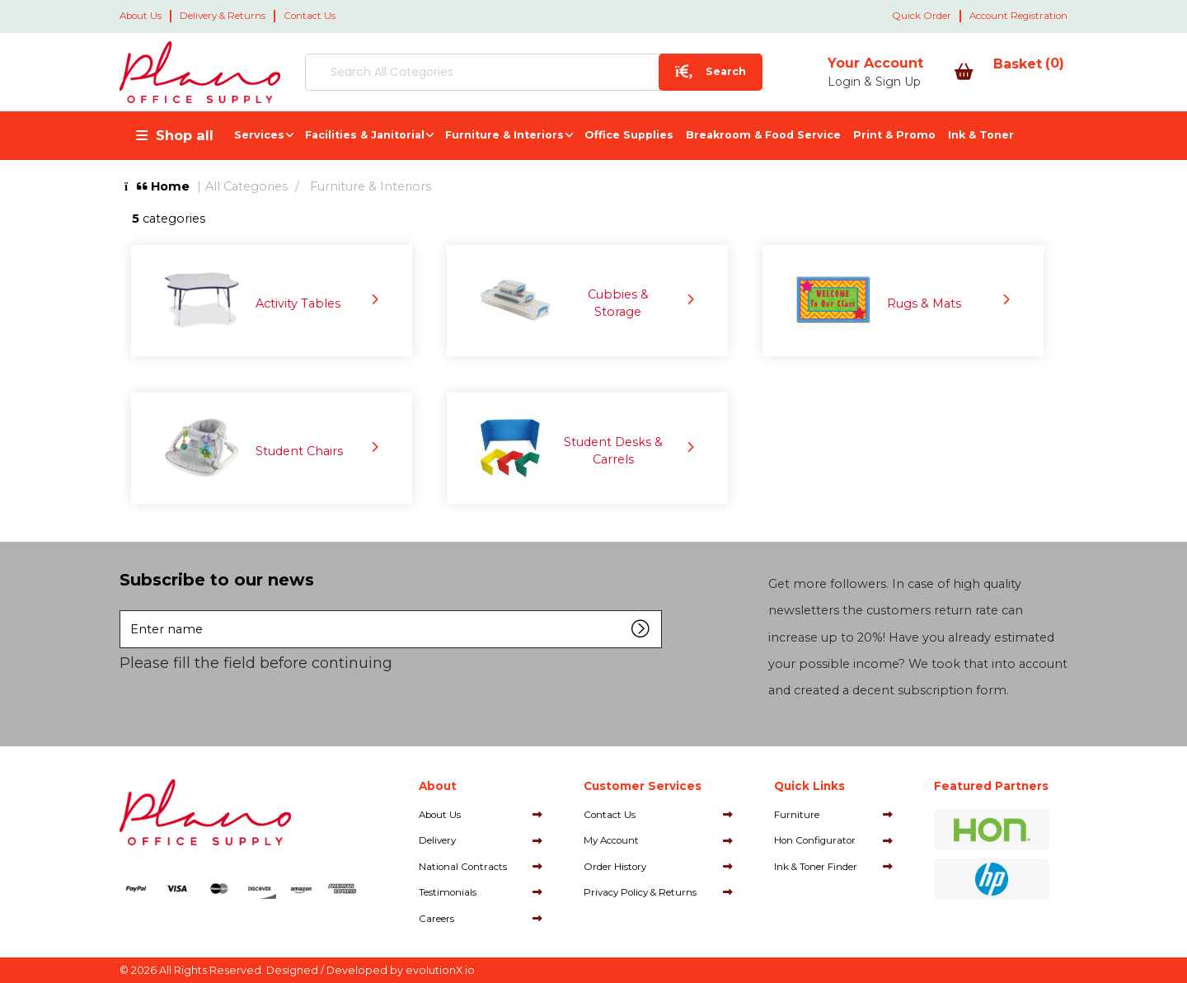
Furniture (796, 815)
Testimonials (447, 892)
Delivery (437, 840)
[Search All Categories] (500, 72)
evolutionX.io (440, 970)
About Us (141, 15)
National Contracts (463, 866)
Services (259, 135)
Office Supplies (628, 135)
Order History (615, 866)
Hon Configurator (815, 840)
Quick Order (921, 15)
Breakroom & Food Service (763, 135)
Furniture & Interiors (504, 135)
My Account (611, 840)
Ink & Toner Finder (815, 866)
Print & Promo (894, 135)
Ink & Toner (981, 135)
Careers (436, 918)
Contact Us (309, 15)
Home (157, 186)
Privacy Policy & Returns (640, 892)
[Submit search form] (644, 72)
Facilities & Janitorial (365, 135)
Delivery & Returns (222, 15)
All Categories (246, 186)
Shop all (184, 135)
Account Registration (1018, 15)
